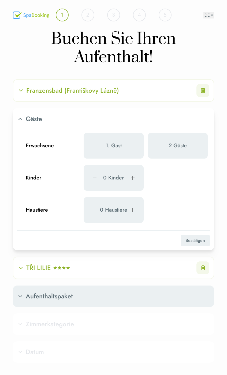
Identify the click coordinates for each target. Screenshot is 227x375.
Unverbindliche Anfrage (138, 299)
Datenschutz (183, 346)
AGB (177, 338)
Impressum (182, 355)
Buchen (189, 299)
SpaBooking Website (137, 338)
